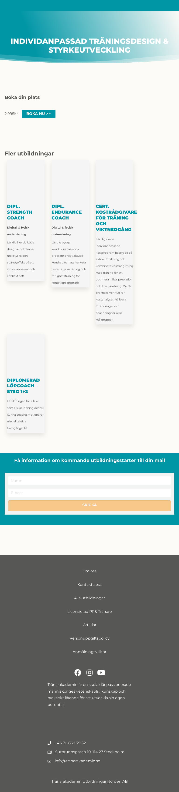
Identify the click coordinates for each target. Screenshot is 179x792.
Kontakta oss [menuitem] (89, 584)
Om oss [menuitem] (89, 571)
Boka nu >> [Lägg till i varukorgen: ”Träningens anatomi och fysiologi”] (38, 113)
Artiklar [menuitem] (89, 625)
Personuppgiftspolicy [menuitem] (90, 638)
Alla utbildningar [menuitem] (89, 598)
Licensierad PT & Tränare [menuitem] (89, 611)
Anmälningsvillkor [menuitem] (89, 652)
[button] (89, 505)
